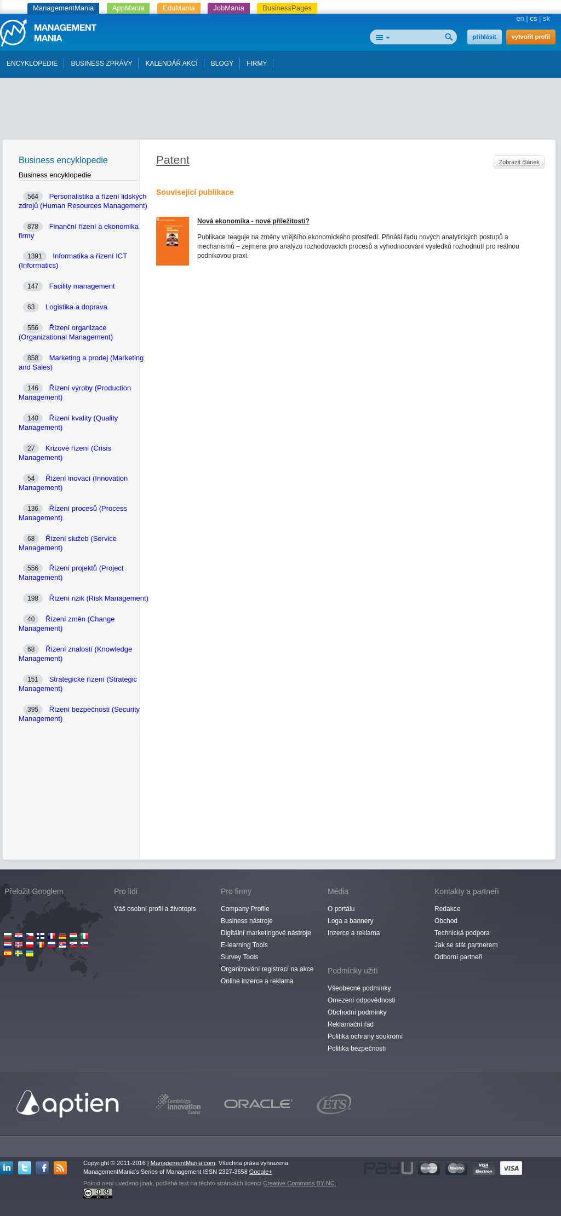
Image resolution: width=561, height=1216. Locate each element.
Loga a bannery (350, 921)
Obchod (445, 921)
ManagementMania (63, 8)
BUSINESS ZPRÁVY (101, 63)
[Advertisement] (280, 111)
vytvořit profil (531, 36)
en (520, 18)
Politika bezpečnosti (357, 1048)
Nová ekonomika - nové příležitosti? (253, 221)
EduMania (179, 8)
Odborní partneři (458, 957)
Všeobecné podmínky (359, 988)
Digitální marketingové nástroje (266, 933)
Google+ (260, 1171)
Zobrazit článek (519, 162)
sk (546, 18)
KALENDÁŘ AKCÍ (171, 63)
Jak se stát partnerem (465, 945)
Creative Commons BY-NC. (299, 1183)
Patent (173, 159)
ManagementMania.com (183, 1163)
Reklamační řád (351, 1024)
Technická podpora (462, 933)
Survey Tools (239, 957)
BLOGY (222, 63)
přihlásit (484, 36)
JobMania (228, 8)
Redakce (447, 909)
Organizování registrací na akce (267, 969)
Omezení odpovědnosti (361, 1000)
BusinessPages (287, 8)
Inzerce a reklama (354, 933)
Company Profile (245, 909)
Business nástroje (247, 921)
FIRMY (257, 63)
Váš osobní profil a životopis (155, 909)
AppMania (128, 8)
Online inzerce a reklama (257, 981)
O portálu (341, 909)
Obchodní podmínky (357, 1012)
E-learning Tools (244, 945)
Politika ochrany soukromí (365, 1036)
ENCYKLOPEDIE (32, 63)
